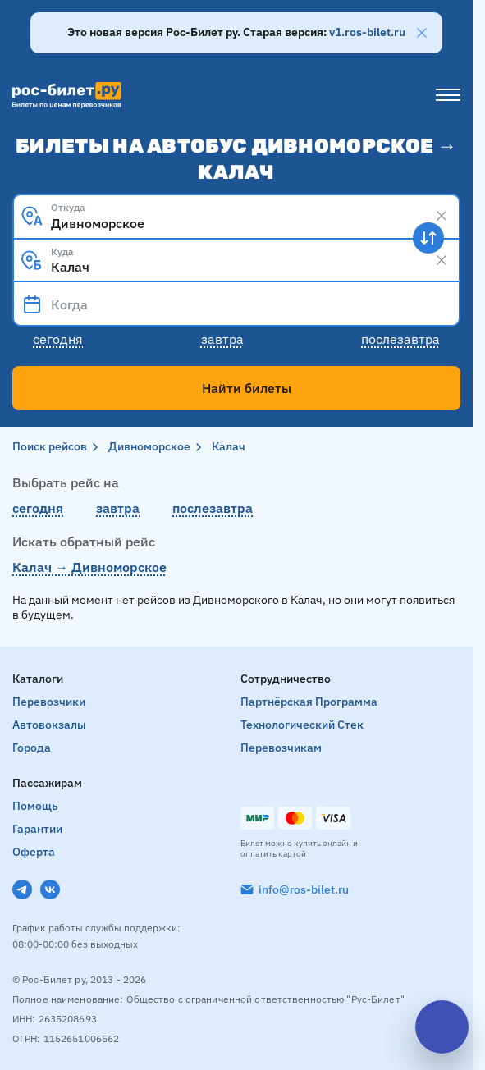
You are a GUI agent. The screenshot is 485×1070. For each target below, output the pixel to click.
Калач (228, 446)
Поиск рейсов (49, 446)
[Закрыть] (422, 33)
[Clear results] (441, 215)
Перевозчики (48, 701)
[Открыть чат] (442, 1027)
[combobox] (236, 216)
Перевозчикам (281, 747)
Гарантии (37, 828)
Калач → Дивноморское (89, 567)
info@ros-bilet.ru (304, 889)
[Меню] (448, 95)
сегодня (37, 508)
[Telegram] (22, 889)
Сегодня (58, 339)
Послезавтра (400, 339)
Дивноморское (149, 446)
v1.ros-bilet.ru (367, 32)
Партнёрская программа (308, 701)
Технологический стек (302, 724)
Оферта (33, 851)
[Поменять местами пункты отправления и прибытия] (428, 238)
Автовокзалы (49, 724)
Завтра (222, 339)
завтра (118, 508)
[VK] (50, 889)
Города (31, 747)
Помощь (35, 805)
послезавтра (212, 508)
